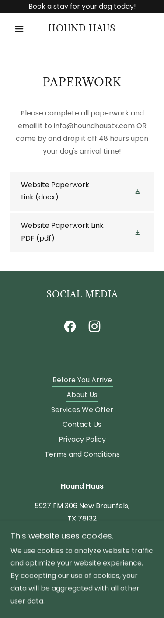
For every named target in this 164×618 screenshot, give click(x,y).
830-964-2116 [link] (82, 538)
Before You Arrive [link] (82, 380)
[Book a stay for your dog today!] (82, 6)
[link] (82, 29)
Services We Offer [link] (82, 410)
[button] (21, 29)
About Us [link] (82, 395)
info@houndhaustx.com (94, 126)
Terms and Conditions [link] (82, 454)
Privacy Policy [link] (82, 439)
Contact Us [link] (82, 424)
